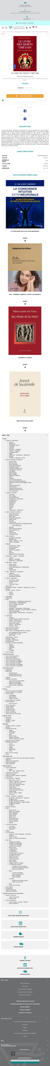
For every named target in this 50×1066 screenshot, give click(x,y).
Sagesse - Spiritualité (14, 559)
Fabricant (25, 1030)
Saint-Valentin (9, 887)
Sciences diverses (13, 581)
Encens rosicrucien (14, 858)
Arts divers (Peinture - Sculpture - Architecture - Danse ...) (21, 587)
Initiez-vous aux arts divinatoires (17, 838)
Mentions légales (25, 1009)
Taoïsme (11, 506)
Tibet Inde (11, 733)
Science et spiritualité (11, 578)
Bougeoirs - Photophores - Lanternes (19, 798)
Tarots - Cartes (13, 837)
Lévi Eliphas (12, 471)
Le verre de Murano (17, 872)
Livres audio (9, 598)
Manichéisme (12, 501)
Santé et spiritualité (14, 611)
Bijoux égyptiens (13, 812)
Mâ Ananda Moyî (16, 525)
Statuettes (11, 829)
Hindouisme (12, 548)
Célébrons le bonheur (11, 891)
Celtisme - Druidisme (14, 450)
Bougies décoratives (14, 803)
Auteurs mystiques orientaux (13, 512)
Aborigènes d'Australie (15, 538)
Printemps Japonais (11, 889)
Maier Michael (12, 472)
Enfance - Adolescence (15, 620)
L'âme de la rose (13, 857)
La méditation (12, 850)
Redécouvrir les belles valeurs (20, 880)
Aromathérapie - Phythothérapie (17, 602)
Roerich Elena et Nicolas (15, 528)
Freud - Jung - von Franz (15, 621)
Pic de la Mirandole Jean (15, 479)
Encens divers (12, 860)
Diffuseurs (8, 759)
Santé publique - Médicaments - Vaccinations (21, 612)
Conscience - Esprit (14, 580)
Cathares (11, 448)
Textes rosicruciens (14, 897)
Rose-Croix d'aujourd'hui (12, 656)
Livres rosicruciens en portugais (14, 664)
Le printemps (9, 888)
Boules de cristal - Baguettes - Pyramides (20, 834)
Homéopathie (12, 607)
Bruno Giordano (13, 464)
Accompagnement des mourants (18, 632)
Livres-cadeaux (10, 652)
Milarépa (11, 527)
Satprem (11, 531)
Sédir (10, 484)
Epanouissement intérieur (12, 628)
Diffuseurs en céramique (12, 761)
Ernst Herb (12, 745)
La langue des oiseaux (15, 854)
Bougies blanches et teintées (16, 800)
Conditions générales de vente (25, 1001)
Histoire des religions (14, 550)
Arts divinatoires (10, 641)
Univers (11, 582)
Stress (10, 614)
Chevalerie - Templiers (15, 449)
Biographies (9, 596)
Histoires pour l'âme (17, 882)
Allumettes (8, 717)
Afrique (11, 730)
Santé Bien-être (7, 756)
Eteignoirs (8, 721)
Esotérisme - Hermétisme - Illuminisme (19, 455)
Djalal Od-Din (12, 519)
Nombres (8, 687)
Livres (4, 438)
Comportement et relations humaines (19, 619)
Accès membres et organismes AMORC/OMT (8, 1045)
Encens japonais (10, 701)
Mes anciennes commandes (25, 989)
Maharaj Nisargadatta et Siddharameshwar (20, 523)
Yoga (10, 508)
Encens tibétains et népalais (13, 700)
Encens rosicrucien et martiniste (14, 691)
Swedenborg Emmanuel (15, 488)
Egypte (11, 453)
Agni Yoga (11, 494)
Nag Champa (12, 697)
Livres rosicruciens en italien (13, 663)
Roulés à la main (13, 698)
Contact (25, 1036)
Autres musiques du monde (16, 738)
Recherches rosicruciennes (13, 658)
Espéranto (11, 647)
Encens (5, 689)
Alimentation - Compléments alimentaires (20, 601)
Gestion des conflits (14, 623)
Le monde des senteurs (15, 864)
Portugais (11, 650)
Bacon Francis (13, 461)
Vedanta (11, 507)
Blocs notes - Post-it (14, 780)
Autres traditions (10, 536)
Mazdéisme (12, 503)
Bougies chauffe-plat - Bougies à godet (19, 802)
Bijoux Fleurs (12, 815)
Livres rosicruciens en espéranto (14, 665)
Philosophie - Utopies (11, 562)
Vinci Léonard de (13, 491)
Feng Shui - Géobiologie (12, 640)
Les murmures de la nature (16, 853)
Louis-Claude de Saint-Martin (16, 681)
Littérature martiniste (11, 679)
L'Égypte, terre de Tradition (16, 863)
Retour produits (25, 1007)
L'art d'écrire (9, 777)
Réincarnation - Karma (12, 637)
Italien (10, 648)
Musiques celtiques (14, 737)
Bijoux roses (12, 817)
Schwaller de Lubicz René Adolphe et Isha (20, 482)
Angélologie (12, 443)
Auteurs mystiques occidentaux (14, 459)
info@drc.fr (27, 19)
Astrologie (11, 446)
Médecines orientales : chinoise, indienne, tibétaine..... (23, 609)
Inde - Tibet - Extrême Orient (16, 771)
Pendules (11, 835)
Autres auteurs (13, 565)
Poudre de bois (10, 708)
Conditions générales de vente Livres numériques (25, 1004)
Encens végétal (10, 706)
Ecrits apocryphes (13, 547)
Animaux (11, 617)
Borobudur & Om (13, 818)
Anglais (11, 644)
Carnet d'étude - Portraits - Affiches (18, 902)
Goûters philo (12, 570)
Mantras (8, 727)
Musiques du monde (11, 728)
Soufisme (11, 504)
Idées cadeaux (7, 766)
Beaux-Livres (12, 847)
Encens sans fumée (11, 712)
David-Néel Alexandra (15, 518)
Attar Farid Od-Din (14, 497)
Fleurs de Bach (13, 605)
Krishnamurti (12, 522)
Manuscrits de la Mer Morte (16, 554)
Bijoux (7, 808)
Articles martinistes (11, 900)
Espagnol (11, 646)
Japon (10, 734)
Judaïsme (11, 552)
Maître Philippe (13, 474)
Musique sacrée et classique (13, 725)
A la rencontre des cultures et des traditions (25, 1033)
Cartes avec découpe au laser (17, 784)
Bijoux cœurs (12, 810)
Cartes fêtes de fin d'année (16, 790)
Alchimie (11, 442)
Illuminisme (9, 671)
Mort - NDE (12, 635)
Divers (10, 751)
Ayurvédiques (12, 695)
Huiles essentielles (10, 762)
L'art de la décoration (11, 824)
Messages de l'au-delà (15, 634)
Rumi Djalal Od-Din (14, 530)
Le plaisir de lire (13, 849)
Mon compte (4, 980)
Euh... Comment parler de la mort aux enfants (25, 294)
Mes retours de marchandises (25, 992)
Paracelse (11, 478)
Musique (8, 588)
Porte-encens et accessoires (13, 713)
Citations (11, 557)
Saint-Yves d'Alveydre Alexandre (17, 481)
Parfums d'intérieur (11, 806)
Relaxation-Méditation (11, 742)
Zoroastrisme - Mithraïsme (16, 510)
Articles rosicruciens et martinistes (13, 893)
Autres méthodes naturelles (16, 604)
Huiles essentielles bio (18, 869)
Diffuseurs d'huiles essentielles (20, 867)
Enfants (8, 830)
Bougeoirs (8, 719)
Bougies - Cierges (10, 720)
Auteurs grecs (12, 564)
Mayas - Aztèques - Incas (15, 540)
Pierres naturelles (13, 819)
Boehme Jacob (13, 463)
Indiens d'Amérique (14, 542)
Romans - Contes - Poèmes (13, 590)
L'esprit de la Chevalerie (12, 772)
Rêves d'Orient (13, 861)
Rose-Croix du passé (11, 657)
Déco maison (12, 827)
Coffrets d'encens (10, 709)
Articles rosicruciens (11, 895)
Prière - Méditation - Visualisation (14, 571)
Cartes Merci (12, 787)
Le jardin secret (13, 851)
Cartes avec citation (14, 785)
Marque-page (12, 791)
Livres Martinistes (8, 668)
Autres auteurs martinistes (16, 685)
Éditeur (25, 1027)
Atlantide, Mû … (13, 539)
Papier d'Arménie (10, 763)
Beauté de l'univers (14, 856)
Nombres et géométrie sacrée (17, 457)
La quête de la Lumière (15, 846)
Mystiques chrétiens (14, 475)
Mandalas (11, 573)
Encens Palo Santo (11, 705)
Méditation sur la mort (25, 421)
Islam (10, 551)
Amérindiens (12, 731)
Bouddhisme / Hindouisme (16, 499)
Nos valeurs (25, 1024)
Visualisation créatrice (15, 576)
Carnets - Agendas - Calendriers (17, 781)
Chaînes (11, 822)
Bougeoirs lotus (13, 799)
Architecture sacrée (14, 445)
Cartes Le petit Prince (14, 788)
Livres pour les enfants (12, 629)
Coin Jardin (12, 826)
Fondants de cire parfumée (19, 866)
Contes (11, 592)
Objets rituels (7, 715)
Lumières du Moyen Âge (15, 843)
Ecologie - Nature (10, 638)
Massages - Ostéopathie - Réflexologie (19, 608)
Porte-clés (11, 794)
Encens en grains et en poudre (14, 692)
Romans (11, 595)
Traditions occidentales (12, 440)
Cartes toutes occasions (15, 783)
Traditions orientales (11, 492)
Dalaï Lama (12, 516)
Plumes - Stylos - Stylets (15, 792)
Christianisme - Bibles (14, 545)
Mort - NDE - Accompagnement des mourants (18, 630)
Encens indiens (10, 693)
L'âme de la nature (11, 774)
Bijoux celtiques (16, 875)
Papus (10, 477)
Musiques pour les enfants (13, 740)
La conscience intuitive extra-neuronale (25, 231)
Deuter (11, 744)
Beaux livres (9, 586)
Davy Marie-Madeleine (15, 465)
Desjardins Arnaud (14, 467)
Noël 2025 (8, 840)
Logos (10, 746)
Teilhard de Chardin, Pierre (16, 489)
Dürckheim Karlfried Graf (15, 468)
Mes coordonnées (25, 983)
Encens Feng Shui (10, 710)
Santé (7, 599)
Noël (10, 883)
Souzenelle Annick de (14, 485)
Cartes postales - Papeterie (13, 778)
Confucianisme (13, 500)
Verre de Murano (13, 821)
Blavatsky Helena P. (14, 515)
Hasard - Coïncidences (15, 624)
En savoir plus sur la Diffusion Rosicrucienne (25, 1021)
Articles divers (12, 898)
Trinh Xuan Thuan (13, 584)
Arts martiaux (12, 496)
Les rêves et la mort (25, 357)
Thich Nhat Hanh (13, 534)
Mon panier (25, 986)
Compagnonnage (13, 452)
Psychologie (9, 615)
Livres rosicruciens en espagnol (14, 661)
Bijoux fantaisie (13, 814)
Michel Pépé (12, 749)
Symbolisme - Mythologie (16, 560)
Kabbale (11, 456)
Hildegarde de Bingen (14, 842)
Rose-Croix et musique (12, 752)
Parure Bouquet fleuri (18, 874)
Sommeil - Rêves (13, 626)
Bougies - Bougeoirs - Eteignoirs (14, 796)
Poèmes (11, 593)
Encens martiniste (13, 903)
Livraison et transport (25, 1012)
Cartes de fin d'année (14, 885)
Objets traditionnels (11, 767)
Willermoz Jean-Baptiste (15, 683)
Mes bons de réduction (25, 995)
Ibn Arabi (11, 520)
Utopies (11, 568)
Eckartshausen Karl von (15, 470)
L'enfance (11, 878)
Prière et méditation (14, 575)
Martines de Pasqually (15, 682)
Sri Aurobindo (12, 532)
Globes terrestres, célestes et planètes (16, 775)
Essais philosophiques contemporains (19, 567)
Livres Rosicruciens (8, 654)
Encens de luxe (13, 703)
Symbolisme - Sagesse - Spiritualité (15, 556)
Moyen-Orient (12, 736)
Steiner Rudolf (12, 486)
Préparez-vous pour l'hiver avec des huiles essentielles (20, 758)
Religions (8, 544)
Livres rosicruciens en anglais (13, 660)
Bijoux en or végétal (14, 811)
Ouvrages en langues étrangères (14, 642)
